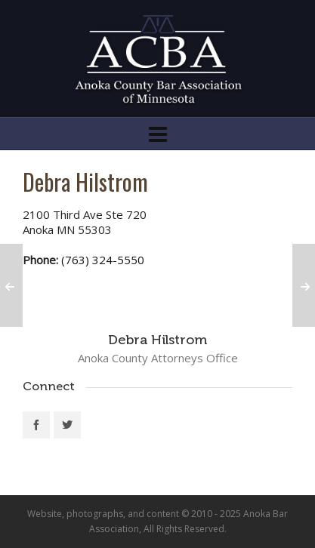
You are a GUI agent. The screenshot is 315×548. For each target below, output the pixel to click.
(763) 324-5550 (102, 259)
